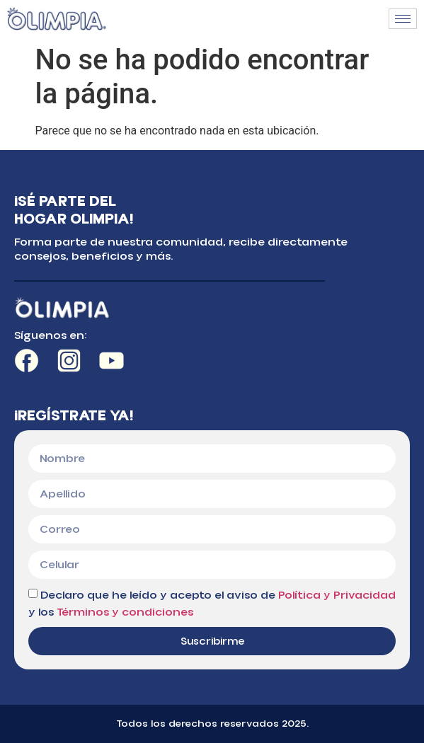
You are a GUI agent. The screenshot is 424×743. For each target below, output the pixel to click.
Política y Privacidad (337, 595)
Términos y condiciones (125, 612)
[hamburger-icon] (403, 18)
